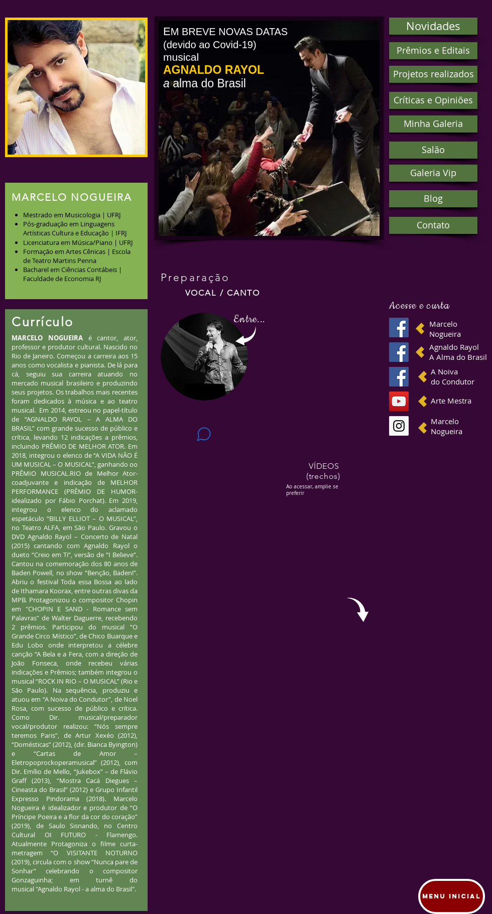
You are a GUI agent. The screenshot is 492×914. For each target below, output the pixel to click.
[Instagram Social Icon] (399, 426)
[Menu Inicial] (451, 896)
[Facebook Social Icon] (399, 376)
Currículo (43, 321)
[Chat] (203, 434)
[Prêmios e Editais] (433, 50)
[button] (76, 87)
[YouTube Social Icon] (399, 401)
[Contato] (433, 225)
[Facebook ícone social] (399, 327)
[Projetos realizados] (433, 74)
